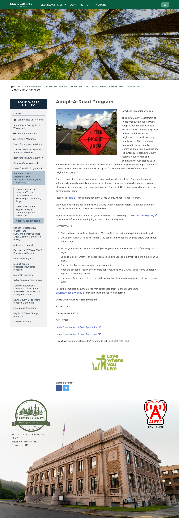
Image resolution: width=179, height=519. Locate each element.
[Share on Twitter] (66, 388)
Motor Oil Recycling (23, 275)
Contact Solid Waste (27, 133)
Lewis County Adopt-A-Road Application (76, 327)
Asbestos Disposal (23, 245)
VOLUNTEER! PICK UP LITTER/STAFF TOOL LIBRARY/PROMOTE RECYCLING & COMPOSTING (92, 86)
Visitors (100, 4)
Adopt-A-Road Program (28, 220)
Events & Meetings (26, 139)
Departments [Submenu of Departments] (79, 4)
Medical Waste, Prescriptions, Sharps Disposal (24, 266)
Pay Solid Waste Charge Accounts (25, 315)
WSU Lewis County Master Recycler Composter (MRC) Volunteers (25, 211)
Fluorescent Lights (23, 258)
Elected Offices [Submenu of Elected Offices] (51, 4)
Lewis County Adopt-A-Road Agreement (76, 334)
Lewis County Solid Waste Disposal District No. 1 (26, 301)
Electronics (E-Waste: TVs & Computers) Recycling (27, 252)
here (71, 197)
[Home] (13, 86)
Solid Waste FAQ (22, 321)
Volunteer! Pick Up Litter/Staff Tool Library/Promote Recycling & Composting (28, 178)
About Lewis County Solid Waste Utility (26, 127)
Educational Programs (24, 308)
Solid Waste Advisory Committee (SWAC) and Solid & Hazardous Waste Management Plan (26, 290)
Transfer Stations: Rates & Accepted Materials (27, 151)
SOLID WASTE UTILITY (29, 86)
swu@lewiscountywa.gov (69, 292)
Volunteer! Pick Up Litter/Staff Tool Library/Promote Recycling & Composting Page (28, 195)
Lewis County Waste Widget (28, 144)
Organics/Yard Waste (24, 163)
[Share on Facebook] (59, 388)
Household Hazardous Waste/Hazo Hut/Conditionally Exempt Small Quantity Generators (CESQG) (27, 233)
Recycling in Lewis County (26, 157)
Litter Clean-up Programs (26, 168)
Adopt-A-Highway (145, 215)
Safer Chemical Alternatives (27, 280)
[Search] (165, 4)
